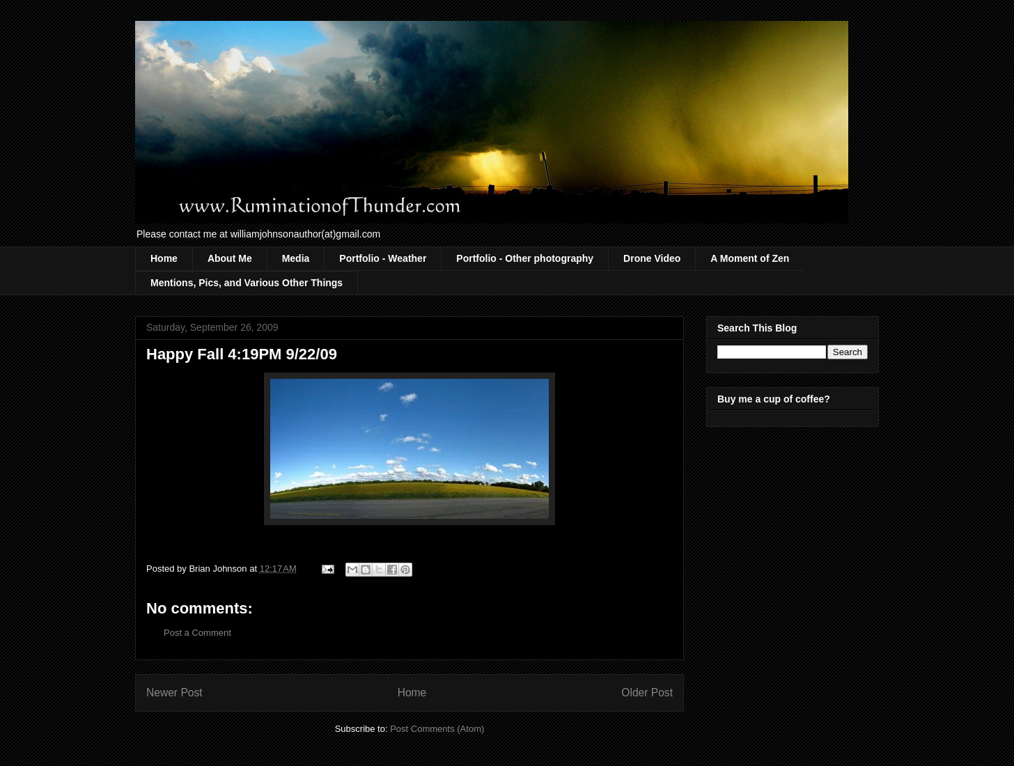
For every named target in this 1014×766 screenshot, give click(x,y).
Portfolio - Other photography (524, 258)
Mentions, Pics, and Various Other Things (246, 282)
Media (296, 258)
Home (164, 258)
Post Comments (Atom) (437, 729)
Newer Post (174, 692)
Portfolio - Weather (382, 258)
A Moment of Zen (749, 258)
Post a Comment (197, 632)
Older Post (647, 692)
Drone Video (651, 258)
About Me (230, 258)
